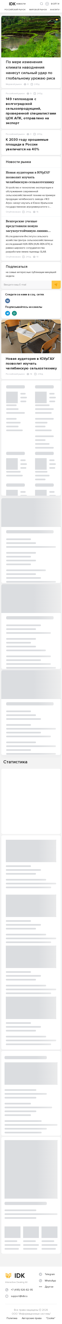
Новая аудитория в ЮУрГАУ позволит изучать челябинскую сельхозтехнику (30, 177)
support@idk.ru (19, 1296)
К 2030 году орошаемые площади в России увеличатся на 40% (27, 144)
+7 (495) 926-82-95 (22, 1289)
